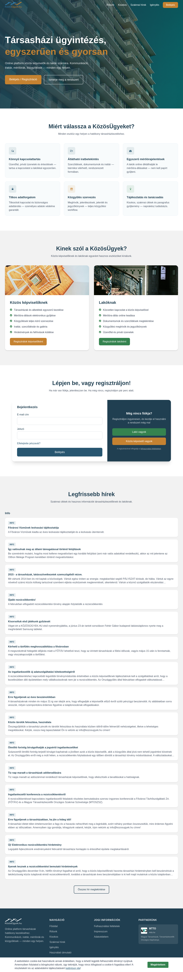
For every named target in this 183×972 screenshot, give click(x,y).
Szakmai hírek (138, 5)
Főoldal (53, 926)
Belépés (170, 5)
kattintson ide (73, 968)
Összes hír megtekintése (91, 889)
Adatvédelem (101, 936)
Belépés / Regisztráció (23, 79)
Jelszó (20, 429)
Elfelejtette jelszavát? (28, 443)
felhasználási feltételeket (151, 449)
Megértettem (158, 964)
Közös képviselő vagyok (139, 441)
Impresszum (100, 931)
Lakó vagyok (139, 432)
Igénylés (154, 5)
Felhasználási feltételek (107, 926)
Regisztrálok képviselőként (28, 341)
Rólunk (110, 5)
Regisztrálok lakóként (114, 341)
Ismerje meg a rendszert (64, 79)
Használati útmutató (60, 952)
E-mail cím (23, 414)
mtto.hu (152, 932)
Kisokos (122, 5)
